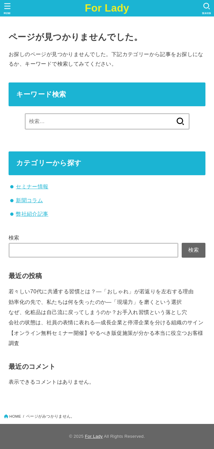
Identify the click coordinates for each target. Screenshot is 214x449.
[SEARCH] (206, 8)
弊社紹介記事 (32, 214)
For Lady (107, 8)
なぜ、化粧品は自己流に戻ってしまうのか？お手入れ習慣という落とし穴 (98, 312)
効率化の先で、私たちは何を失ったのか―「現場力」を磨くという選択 (95, 302)
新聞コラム (29, 200)
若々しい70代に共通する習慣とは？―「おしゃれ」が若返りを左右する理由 (101, 291)
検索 (14, 238)
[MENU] (7, 8)
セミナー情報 (32, 186)
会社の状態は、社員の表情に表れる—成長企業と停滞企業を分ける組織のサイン (106, 322)
